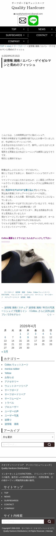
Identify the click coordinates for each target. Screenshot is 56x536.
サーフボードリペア (15, 394)
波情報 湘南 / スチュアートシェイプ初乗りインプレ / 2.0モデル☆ (14, 311)
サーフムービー (13, 398)
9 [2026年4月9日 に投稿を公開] (28, 337)
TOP (13, 29)
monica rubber (12, 369)
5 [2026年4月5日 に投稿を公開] (50, 334)
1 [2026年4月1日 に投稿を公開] (20, 334)
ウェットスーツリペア (16, 386)
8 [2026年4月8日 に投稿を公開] (20, 337)
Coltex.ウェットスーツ (41, 292)
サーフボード (9, 292)
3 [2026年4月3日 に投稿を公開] (35, 334)
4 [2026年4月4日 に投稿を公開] (43, 334)
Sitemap (49, 531)
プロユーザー (12, 407)
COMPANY (14, 41)
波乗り (8, 420)
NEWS (41, 29)
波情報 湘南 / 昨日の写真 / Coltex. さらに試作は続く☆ (42, 311)
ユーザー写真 (12, 415)
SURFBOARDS (14, 35)
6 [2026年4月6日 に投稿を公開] (5, 337)
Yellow (8, 373)
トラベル (9, 403)
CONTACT (41, 35)
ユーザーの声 (12, 411)
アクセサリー (12, 381)
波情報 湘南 (20, 292)
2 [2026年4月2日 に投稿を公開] (28, 334)
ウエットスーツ (16, 295)
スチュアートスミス (12, 297)
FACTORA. (5, 295)
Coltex (29, 292)
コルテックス (29, 295)
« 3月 (4, 351)
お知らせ (9, 377)
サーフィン (39, 295)
